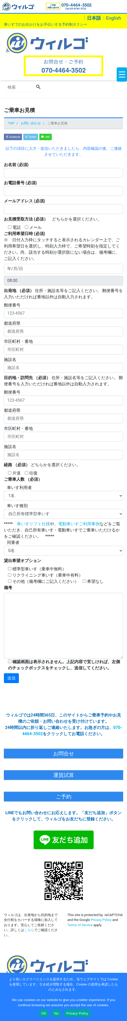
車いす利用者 (63, 493)
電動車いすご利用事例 (79, 523)
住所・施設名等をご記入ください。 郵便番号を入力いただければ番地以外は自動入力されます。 (63, 293)
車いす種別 (63, 511)
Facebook (13, 137)
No (56, 1013)
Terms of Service (80, 925)
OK (43, 1013)
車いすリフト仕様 (33, 523)
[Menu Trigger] (122, 74)
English (113, 18)
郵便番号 (63, 310)
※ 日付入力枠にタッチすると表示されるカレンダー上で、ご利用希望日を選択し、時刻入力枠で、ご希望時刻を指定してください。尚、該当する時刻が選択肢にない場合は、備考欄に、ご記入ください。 (62, 246)
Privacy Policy (101, 920)
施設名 (63, 365)
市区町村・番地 (63, 346)
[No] (120, 996)
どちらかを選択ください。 (53, 219)
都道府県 (63, 328)
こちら (29, 930)
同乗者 (63, 548)
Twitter (30, 137)
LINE (45, 137)
